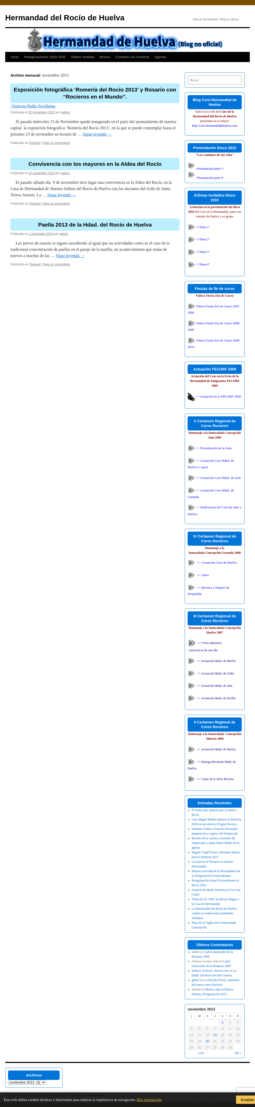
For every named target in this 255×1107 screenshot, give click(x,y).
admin (65, 112)
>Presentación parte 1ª (206, 169)
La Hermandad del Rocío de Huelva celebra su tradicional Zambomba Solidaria (214, 913)
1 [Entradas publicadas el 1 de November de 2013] (223, 1022)
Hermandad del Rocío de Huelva (64, 17)
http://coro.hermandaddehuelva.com (214, 125)
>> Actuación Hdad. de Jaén (214, 686)
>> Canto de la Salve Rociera (215, 779)
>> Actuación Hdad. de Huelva (216, 660)
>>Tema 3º (198, 252)
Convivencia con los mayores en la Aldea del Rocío (95, 164)
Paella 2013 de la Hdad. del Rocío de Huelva (95, 225)
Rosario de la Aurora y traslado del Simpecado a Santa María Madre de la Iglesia (215, 842)
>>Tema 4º (198, 264)
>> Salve (203, 575)
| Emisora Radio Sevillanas (32, 106)
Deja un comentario (56, 143)
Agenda (160, 57)
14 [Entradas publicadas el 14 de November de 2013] (215, 1035)
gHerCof (197, 980)
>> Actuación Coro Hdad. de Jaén (214, 478)
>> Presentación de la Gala (210, 448)
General (35, 143)
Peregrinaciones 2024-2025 (45, 57)
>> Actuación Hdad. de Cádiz (215, 673)
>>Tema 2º (198, 239)
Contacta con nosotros (132, 57)
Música (104, 57)
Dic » (238, 1053)
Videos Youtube (82, 57)
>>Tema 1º (198, 227)
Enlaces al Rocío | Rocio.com (210, 970)
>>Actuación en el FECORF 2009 (214, 396)
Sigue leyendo (97, 134)
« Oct (200, 1053)
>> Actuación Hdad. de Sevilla (216, 698)
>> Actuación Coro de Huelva (217, 562)
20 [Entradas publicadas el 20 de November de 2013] (207, 1041)
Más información (149, 1100)
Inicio (15, 57)
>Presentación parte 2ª (206, 178)
